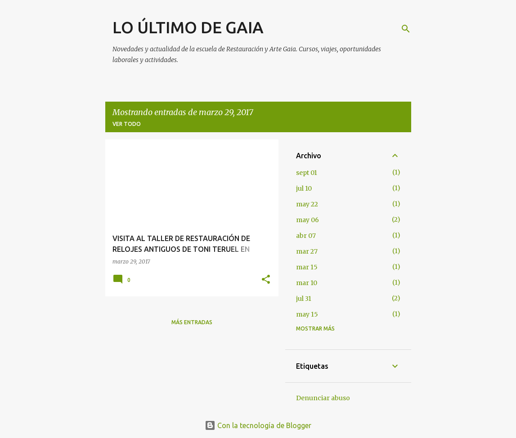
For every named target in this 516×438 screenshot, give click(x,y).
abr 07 (306, 236)
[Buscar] (405, 29)
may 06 (307, 220)
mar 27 (307, 251)
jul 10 (304, 188)
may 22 (307, 204)
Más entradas (191, 322)
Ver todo (126, 124)
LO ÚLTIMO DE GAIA (188, 27)
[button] (265, 280)
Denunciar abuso (323, 398)
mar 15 (307, 267)
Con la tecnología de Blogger (258, 425)
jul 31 (303, 299)
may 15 (307, 314)
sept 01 (306, 173)
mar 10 (306, 283)
